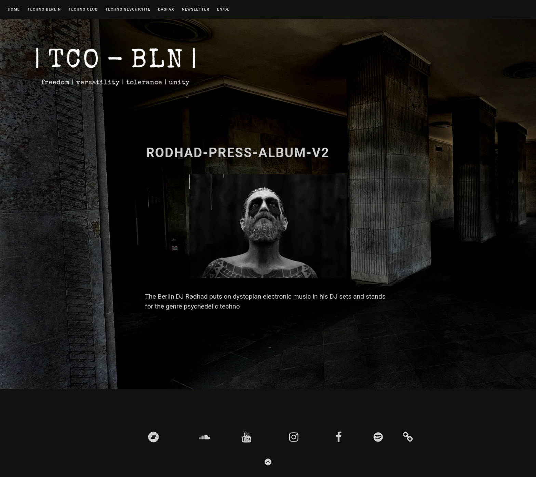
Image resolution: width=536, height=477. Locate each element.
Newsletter (196, 10)
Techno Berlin (44, 10)
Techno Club (83, 10)
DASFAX (166, 10)
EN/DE (223, 10)
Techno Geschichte (127, 10)
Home (14, 10)
